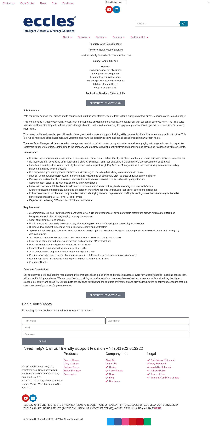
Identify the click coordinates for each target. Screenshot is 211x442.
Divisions (84, 37)
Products (119, 37)
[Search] (184, 23)
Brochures (67, 3)
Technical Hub (139, 37)
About (67, 37)
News (43, 3)
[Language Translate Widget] (116, 2)
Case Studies (27, 3)
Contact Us (9, 3)
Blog (54, 3)
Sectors (101, 37)
